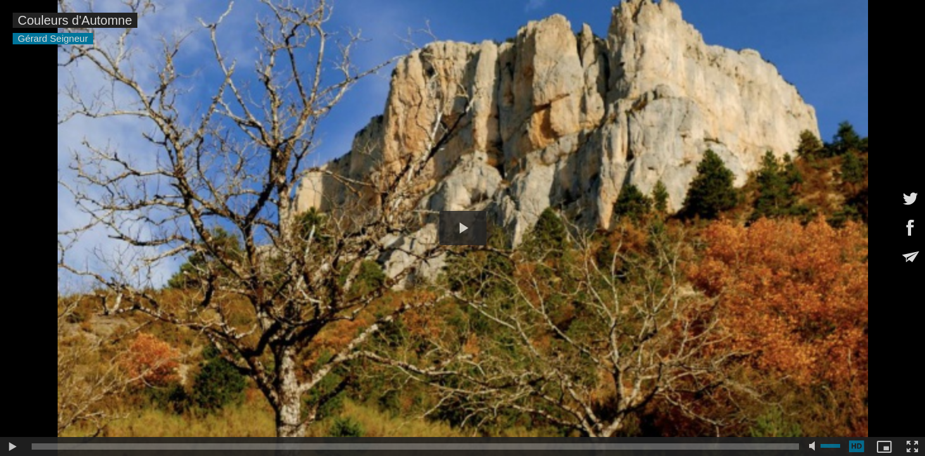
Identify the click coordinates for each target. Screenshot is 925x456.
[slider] (415, 446)
